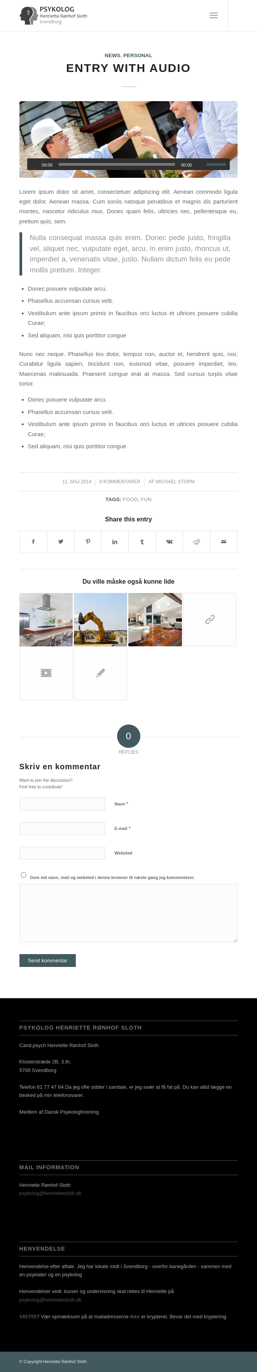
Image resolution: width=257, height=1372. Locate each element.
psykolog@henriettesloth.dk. (51, 1300)
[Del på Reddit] (196, 542)
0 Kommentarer (120, 481)
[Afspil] (33, 164)
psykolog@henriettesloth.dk (50, 1193)
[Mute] (200, 164)
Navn (121, 804)
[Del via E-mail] (223, 542)
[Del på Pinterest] (88, 542)
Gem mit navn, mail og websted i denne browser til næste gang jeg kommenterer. (112, 877)
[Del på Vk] (169, 542)
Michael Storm (175, 481)
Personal (137, 55)
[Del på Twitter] (60, 542)
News (112, 55)
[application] (128, 164)
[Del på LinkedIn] (114, 542)
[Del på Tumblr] (142, 542)
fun (146, 499)
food (130, 499)
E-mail (123, 828)
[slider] (117, 164)
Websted (124, 853)
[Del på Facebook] (33, 542)
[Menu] (214, 15)
